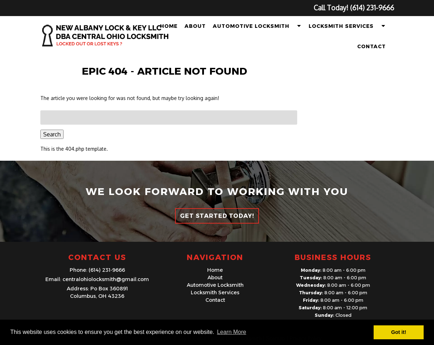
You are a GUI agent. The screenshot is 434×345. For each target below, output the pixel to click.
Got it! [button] (398, 332)
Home (169, 26)
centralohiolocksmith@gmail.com (106, 279)
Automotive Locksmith (251, 26)
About (195, 26)
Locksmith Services (341, 26)
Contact (371, 46)
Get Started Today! (217, 215)
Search (52, 134)
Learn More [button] (231, 332)
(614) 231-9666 (107, 270)
